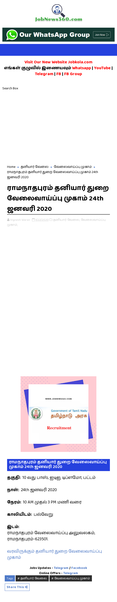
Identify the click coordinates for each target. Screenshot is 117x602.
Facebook (79, 567)
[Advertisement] (58, 129)
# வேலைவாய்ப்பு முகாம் (70, 578)
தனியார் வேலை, (66, 219)
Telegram (61, 567)
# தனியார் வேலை (32, 578)
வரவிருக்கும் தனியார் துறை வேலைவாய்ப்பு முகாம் (54, 553)
